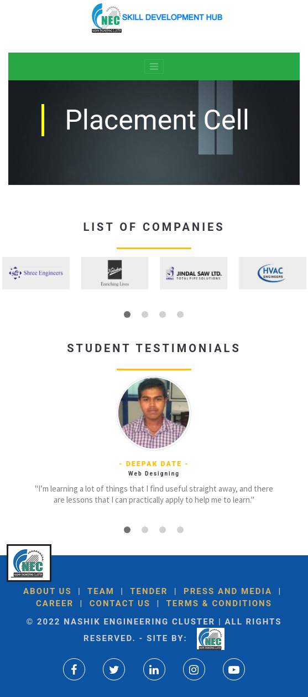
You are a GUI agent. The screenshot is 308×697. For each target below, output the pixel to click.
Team (100, 591)
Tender (149, 591)
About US (47, 591)
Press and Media (227, 591)
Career (55, 603)
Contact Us (118, 603)
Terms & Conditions (217, 603)
